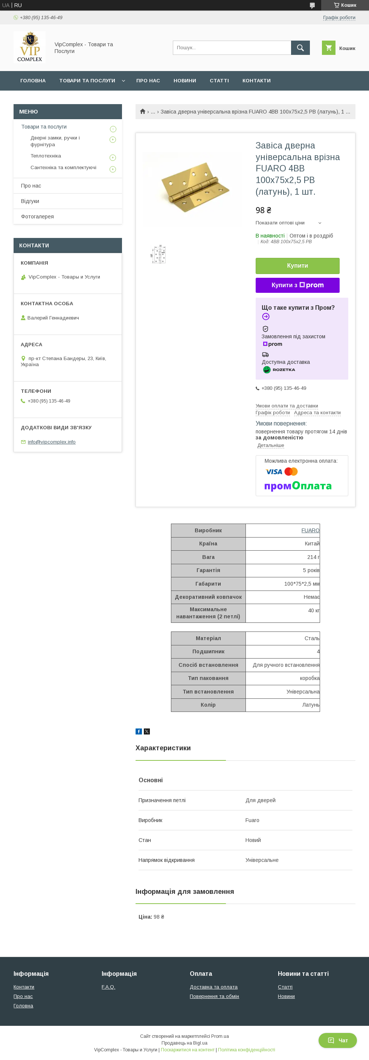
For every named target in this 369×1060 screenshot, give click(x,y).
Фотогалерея (37, 217)
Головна (33, 80)
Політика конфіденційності (246, 1049)
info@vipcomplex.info (52, 442)
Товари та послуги (87, 80)
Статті (219, 80)
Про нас (148, 80)
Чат (338, 1040)
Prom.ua (220, 1036)
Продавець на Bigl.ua (184, 1043)
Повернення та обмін (214, 996)
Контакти (256, 80)
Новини (185, 80)
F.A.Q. (108, 987)
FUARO (311, 530)
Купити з (297, 285)
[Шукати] (300, 48)
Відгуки (30, 201)
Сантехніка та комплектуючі (63, 167)
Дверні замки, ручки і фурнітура (55, 141)
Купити (297, 265)
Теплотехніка (45, 156)
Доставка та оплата (214, 987)
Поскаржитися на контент (188, 1049)
